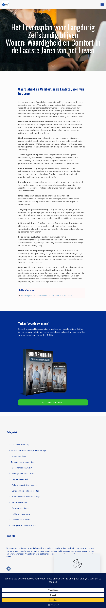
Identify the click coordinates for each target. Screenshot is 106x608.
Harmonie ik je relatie (21, 519)
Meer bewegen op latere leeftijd (26, 496)
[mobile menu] (102, 4)
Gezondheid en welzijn (22, 467)
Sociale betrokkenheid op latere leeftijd (28, 450)
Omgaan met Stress (20, 508)
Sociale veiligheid (18, 456)
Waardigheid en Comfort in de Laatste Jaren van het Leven (46, 295)
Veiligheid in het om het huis (24, 525)
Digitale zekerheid (20, 479)
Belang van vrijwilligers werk (24, 485)
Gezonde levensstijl (20, 444)
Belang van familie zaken (23, 473)
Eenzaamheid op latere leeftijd (25, 491)
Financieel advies (19, 502)
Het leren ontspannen (21, 514)
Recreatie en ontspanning (22, 462)
